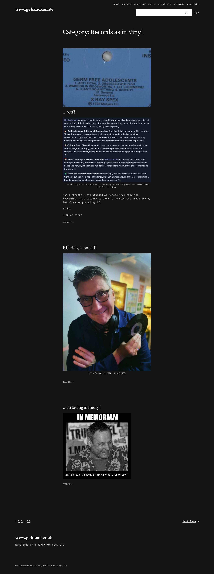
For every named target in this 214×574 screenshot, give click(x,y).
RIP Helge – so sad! (80, 248)
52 (28, 521)
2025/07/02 (68, 222)
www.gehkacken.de (34, 10)
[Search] (186, 13)
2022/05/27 (68, 382)
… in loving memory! (82, 407)
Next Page (190, 521)
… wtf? (69, 112)
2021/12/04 (68, 484)
